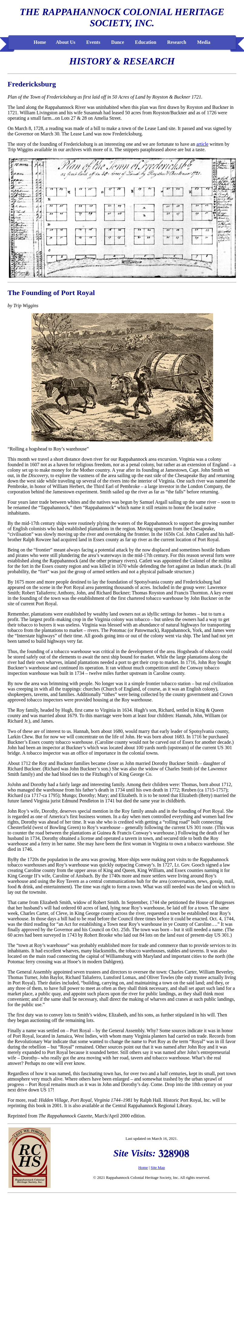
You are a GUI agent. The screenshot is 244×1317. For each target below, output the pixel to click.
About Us (65, 42)
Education (145, 42)
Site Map (158, 1167)
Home (40, 42)
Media (203, 42)
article (202, 144)
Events (93, 42)
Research (176, 42)
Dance (117, 42)
